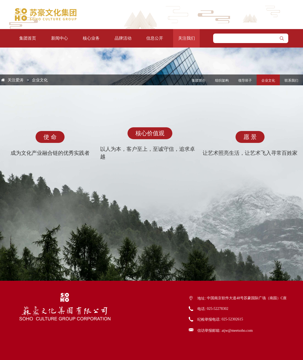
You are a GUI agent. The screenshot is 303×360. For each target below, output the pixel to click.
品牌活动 (123, 38)
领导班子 (245, 80)
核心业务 (91, 38)
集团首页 (27, 38)
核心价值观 (149, 133)
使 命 (50, 137)
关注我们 (186, 38)
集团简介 (199, 80)
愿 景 (250, 137)
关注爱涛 (15, 80)
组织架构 (222, 80)
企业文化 (40, 80)
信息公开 (154, 38)
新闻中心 (59, 38)
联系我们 (291, 80)
